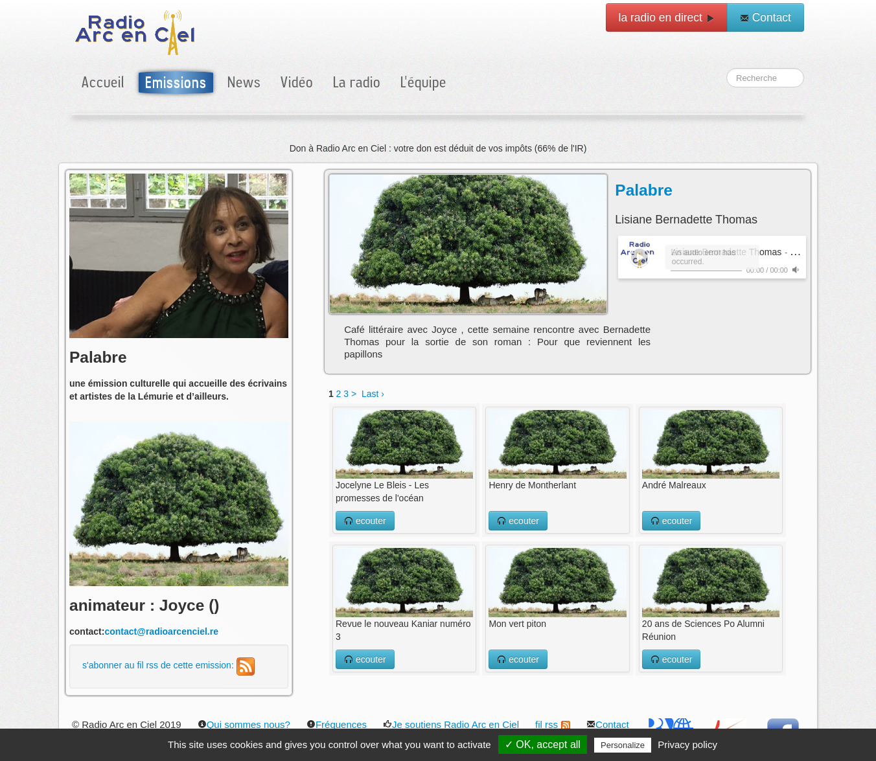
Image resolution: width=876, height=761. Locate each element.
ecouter (365, 521)
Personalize (623, 745)
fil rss (552, 724)
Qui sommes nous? (244, 724)
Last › (373, 394)
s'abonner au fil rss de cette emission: (168, 665)
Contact (765, 17)
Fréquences (336, 724)
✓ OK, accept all (543, 744)
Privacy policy (687, 744)
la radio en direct (667, 17)
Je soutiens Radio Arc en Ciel (451, 724)
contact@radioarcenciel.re (161, 631)
